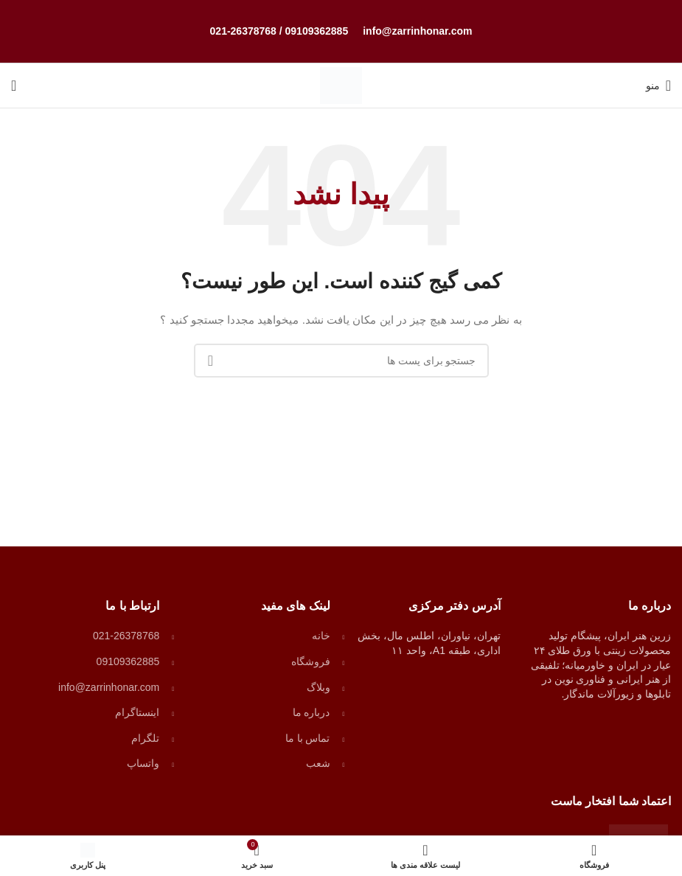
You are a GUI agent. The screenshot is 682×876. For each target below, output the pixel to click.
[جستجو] (14, 85)
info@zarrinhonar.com (417, 31)
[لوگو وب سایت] (341, 85)
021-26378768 (243, 31)
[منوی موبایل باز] (658, 85)
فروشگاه (310, 661)
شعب (318, 763)
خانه (321, 636)
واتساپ (143, 763)
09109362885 (317, 31)
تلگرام (145, 738)
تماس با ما (307, 738)
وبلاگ (318, 687)
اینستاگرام (137, 712)
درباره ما (311, 712)
